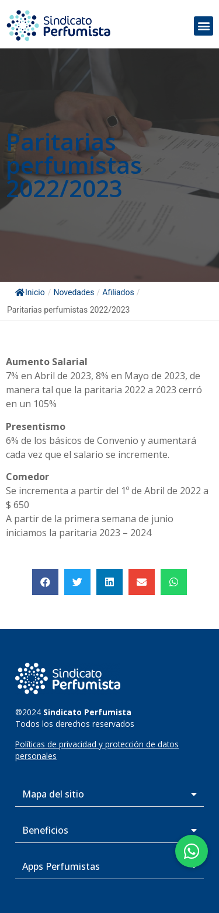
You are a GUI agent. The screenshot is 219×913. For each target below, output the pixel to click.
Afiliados (118, 292)
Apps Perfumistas (61, 866)
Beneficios (45, 830)
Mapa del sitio (53, 794)
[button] (203, 26)
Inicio (30, 292)
